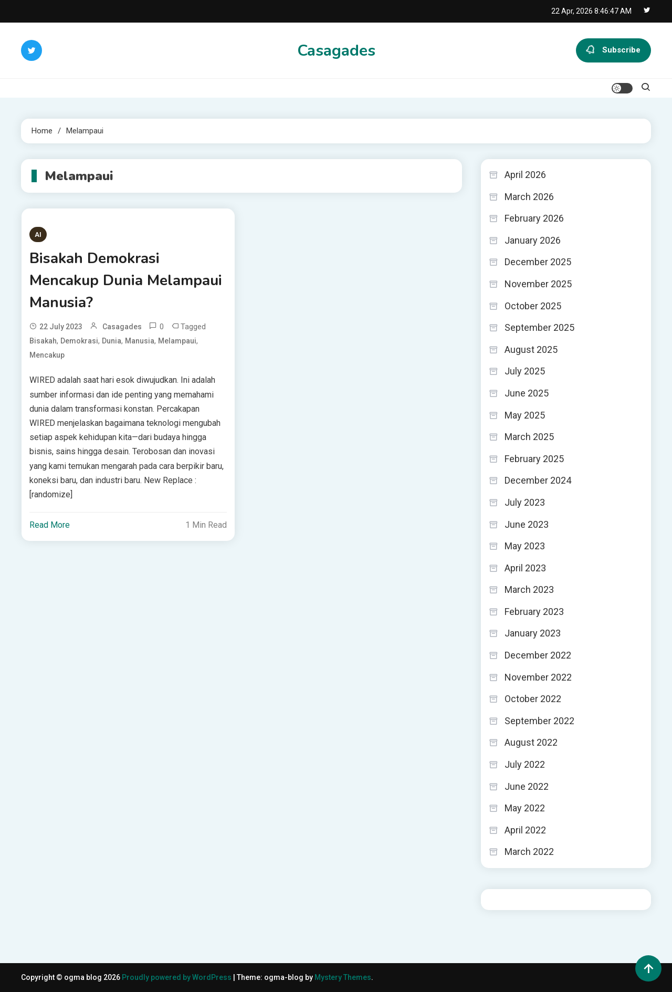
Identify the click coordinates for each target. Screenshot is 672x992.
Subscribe (613, 50)
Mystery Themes (342, 977)
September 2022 (539, 720)
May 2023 (525, 545)
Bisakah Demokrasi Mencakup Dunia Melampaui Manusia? (125, 280)
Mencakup (47, 355)
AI (38, 234)
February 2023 (534, 611)
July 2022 (525, 764)
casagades (122, 326)
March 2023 (529, 589)
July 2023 (525, 502)
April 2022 (525, 830)
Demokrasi (79, 341)
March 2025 (529, 436)
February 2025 (534, 458)
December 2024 (538, 480)
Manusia (139, 341)
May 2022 (525, 807)
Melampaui (177, 341)
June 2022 (527, 786)
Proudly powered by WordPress (177, 977)
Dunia (111, 341)
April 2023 (525, 567)
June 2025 (527, 393)
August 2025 (531, 349)
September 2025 (539, 327)
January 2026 (533, 240)
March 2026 (529, 196)
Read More (49, 525)
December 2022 (538, 655)
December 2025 (538, 261)
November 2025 (538, 283)
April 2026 (525, 174)
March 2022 (529, 851)
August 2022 (531, 742)
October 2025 (533, 305)
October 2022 (533, 698)
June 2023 (527, 524)
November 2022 (538, 677)
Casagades (336, 50)
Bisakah (43, 341)
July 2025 (525, 371)
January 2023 (533, 633)
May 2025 (525, 415)
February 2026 (534, 218)
